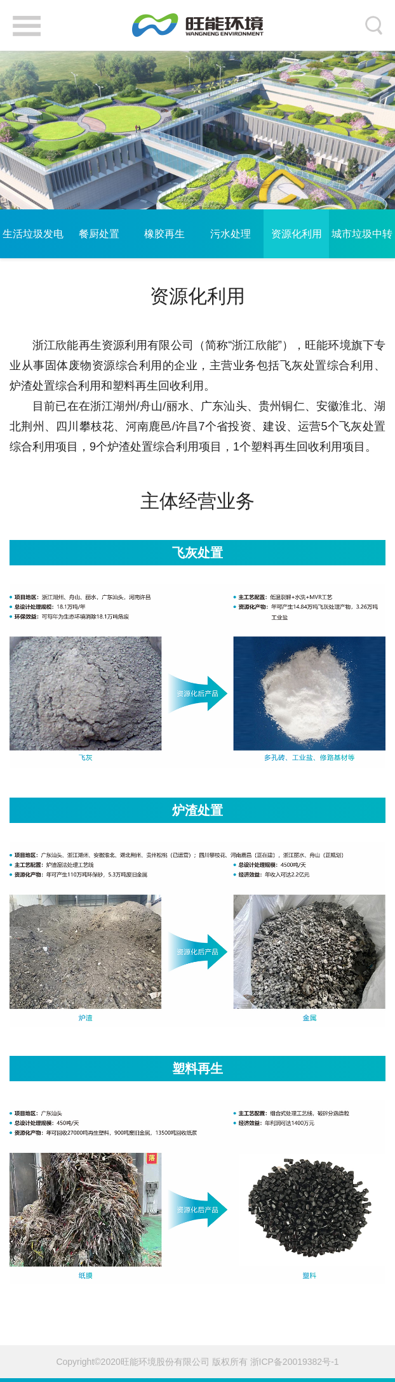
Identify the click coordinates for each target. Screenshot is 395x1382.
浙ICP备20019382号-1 (294, 1362)
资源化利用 (296, 233)
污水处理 (230, 233)
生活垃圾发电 (33, 233)
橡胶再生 (164, 233)
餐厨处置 (99, 233)
